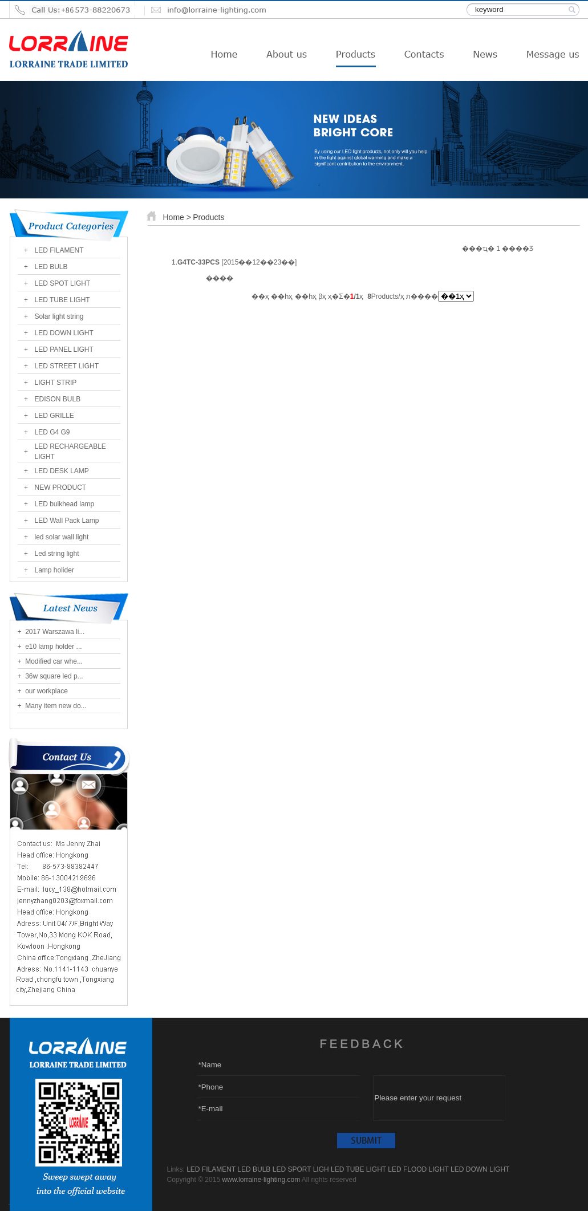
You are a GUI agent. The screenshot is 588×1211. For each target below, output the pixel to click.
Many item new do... (55, 706)
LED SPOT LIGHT (63, 283)
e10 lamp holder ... (52, 647)
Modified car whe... (53, 661)
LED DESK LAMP (62, 471)
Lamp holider (54, 570)
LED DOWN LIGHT (64, 333)
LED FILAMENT (59, 250)
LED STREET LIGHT (67, 366)
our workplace (45, 691)
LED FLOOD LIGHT (418, 1169)
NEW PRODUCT (61, 487)
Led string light (57, 554)
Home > (177, 217)
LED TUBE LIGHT (62, 300)
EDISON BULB (58, 399)
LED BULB (51, 267)
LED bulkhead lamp (65, 504)
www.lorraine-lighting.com (261, 1180)
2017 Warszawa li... (54, 632)
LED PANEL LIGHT (64, 349)
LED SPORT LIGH (301, 1169)
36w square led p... (53, 676)
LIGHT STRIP (56, 383)
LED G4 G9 (52, 432)
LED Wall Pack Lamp (67, 521)
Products (208, 217)
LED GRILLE (54, 416)
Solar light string (59, 316)
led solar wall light (62, 537)
